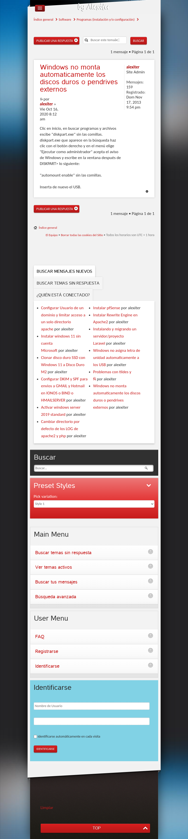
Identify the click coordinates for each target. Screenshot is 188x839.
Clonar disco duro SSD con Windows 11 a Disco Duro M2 (63, 364)
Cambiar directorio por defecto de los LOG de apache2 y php (60, 428)
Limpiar (47, 807)
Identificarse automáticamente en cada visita (69, 736)
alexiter (46, 104)
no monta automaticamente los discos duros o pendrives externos (79, 78)
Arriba (147, 191)
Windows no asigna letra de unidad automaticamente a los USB (116, 357)
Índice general (43, 19)
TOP (97, 828)
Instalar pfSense (106, 307)
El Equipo (52, 235)
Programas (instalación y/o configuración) (106, 19)
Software (65, 19)
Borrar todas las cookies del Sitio (82, 235)
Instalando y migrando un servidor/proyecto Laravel (114, 336)
